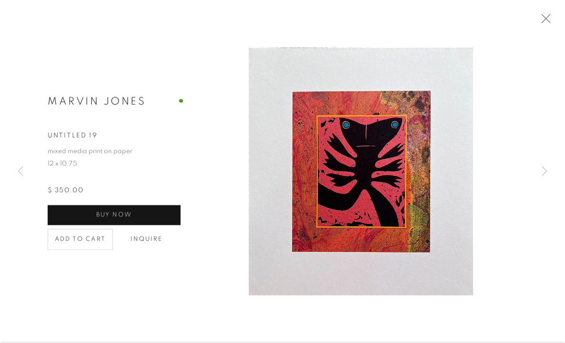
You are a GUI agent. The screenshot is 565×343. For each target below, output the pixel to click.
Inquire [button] (147, 240)
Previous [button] (20, 171)
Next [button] (544, 171)
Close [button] (543, 21)
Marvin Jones (97, 102)
